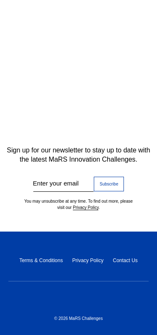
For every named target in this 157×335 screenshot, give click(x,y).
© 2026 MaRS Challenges (78, 318)
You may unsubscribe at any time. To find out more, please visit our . (78, 204)
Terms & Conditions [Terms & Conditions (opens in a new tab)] (41, 260)
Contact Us (125, 260)
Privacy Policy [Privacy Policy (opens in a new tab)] (87, 260)
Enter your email (56, 183)
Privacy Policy (86, 207)
